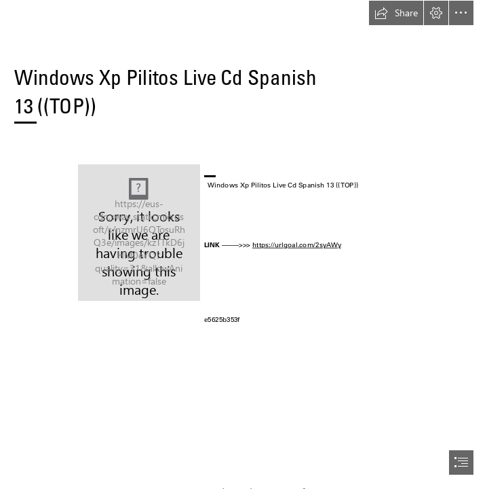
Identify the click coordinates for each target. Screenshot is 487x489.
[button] (396, 13)
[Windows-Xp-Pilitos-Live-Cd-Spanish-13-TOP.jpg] (139, 233)
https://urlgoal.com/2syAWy (296, 244)
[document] (243, 244)
